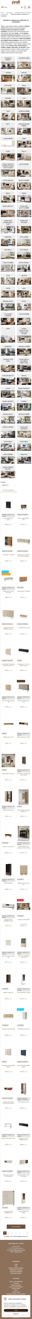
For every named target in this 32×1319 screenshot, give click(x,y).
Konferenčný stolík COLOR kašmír (8, 1175)
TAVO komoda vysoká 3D (8, 701)
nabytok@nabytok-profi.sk (17, 1250)
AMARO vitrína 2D (8, 992)
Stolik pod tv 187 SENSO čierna (23, 1139)
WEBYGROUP (16, 1317)
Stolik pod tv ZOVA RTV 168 (8, 592)
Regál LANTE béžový (8, 773)
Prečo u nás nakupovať (16, 1281)
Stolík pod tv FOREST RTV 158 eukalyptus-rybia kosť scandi (24, 556)
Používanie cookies (16, 1273)
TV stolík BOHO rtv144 (23, 627)
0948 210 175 (18, 1251)
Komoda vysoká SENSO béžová (8, 1066)
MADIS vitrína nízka (8, 810)
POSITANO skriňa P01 (24, 1029)
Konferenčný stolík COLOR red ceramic (8, 1102)
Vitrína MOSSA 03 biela (23, 992)
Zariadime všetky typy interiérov (16, 1293)
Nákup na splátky (16, 1285)
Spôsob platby (16, 1288)
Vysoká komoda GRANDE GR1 (8, 1212)
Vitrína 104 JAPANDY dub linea (23, 956)
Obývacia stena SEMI (23, 919)
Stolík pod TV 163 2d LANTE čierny (23, 665)
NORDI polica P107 (8, 737)
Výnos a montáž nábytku (16, 1286)
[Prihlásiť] (25, 7)
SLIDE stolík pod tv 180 (23, 737)
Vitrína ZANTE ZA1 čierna (8, 519)
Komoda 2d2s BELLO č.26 (23, 701)
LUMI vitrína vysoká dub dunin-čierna (23, 774)
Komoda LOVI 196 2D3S (8, 1029)
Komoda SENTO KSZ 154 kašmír (23, 1175)
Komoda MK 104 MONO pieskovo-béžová (8, 665)
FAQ (16, 1266)
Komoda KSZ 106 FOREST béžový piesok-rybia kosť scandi (8, 629)
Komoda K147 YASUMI (23, 591)
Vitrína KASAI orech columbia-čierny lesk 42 (23, 847)
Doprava (16, 1283)
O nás (16, 1264)
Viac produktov (16, 1227)
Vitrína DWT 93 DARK (8, 554)
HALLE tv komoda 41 (8, 846)
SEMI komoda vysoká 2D (24, 883)
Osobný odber (16, 1292)
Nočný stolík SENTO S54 (23, 519)
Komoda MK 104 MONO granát (23, 1066)
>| (27, 1233)
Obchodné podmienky (16, 1271)
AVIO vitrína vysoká (23, 1102)
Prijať (16, 1310)
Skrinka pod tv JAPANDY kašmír (8, 920)
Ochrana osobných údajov (16, 1268)
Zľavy (16, 1290)
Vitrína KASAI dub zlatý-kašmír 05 (23, 810)
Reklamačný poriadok (16, 1269)
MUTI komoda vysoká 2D (8, 956)
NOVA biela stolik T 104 (8, 1138)
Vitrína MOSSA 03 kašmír (24, 1212)
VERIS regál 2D (8, 883)
